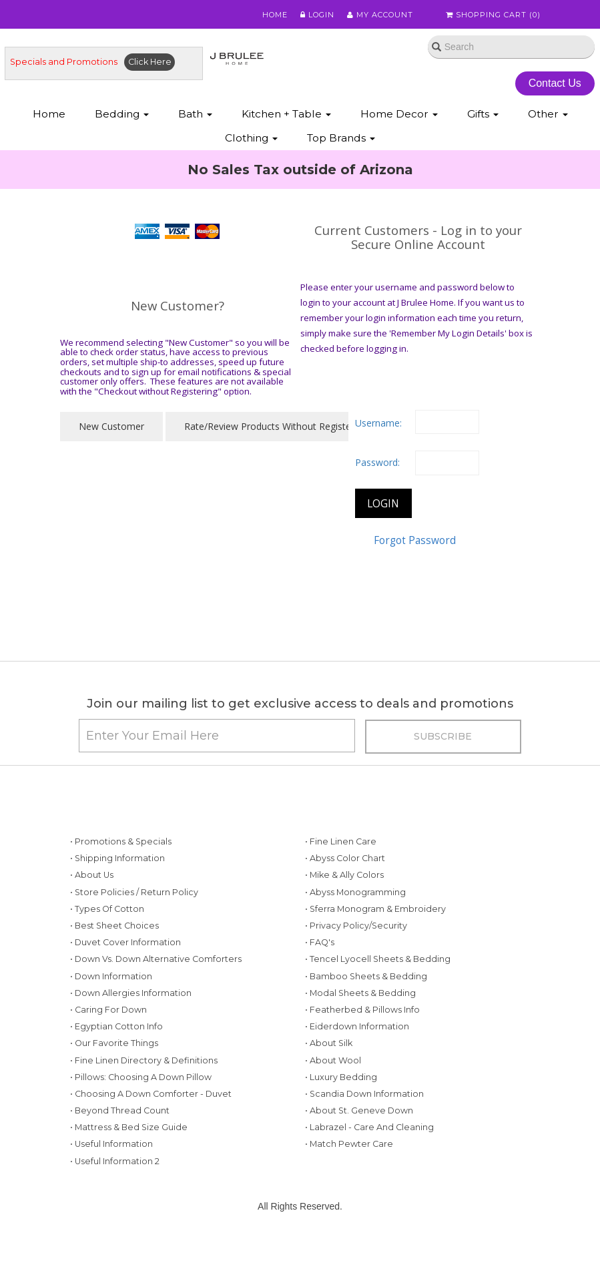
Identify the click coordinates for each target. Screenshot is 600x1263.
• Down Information (111, 976)
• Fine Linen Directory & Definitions (144, 1060)
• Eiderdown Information (357, 1026)
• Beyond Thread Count (120, 1110)
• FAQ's (319, 942)
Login (317, 14)
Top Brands (341, 138)
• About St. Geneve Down (359, 1110)
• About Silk (328, 1043)
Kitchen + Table (286, 113)
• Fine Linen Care (340, 841)
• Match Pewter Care (349, 1144)
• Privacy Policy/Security (356, 926)
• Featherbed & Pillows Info (362, 1010)
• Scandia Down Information (364, 1094)
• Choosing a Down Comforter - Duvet (151, 1094)
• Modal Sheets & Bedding (360, 993)
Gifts (483, 113)
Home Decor (399, 113)
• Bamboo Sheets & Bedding (366, 976)
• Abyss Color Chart (345, 858)
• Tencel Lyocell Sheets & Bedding (378, 959)
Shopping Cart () (493, 14)
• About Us (91, 875)
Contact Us (555, 83)
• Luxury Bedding (341, 1077)
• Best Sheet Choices (114, 926)
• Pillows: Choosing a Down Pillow (141, 1077)
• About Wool (333, 1060)
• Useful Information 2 (115, 1161)
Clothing (251, 138)
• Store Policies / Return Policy (134, 892)
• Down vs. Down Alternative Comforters (156, 959)
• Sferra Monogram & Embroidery (375, 909)
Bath (195, 113)
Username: (378, 423)
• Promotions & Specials (121, 841)
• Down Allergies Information (131, 993)
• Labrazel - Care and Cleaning (369, 1127)
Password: (377, 462)
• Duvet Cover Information (125, 942)
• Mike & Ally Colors (344, 875)
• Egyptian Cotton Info (116, 1026)
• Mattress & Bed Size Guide (129, 1127)
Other (548, 113)
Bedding (122, 113)
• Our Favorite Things (114, 1043)
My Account (380, 14)
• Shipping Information (117, 858)
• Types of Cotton (107, 909)
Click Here (150, 62)
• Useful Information (111, 1144)
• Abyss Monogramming (355, 892)
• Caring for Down (108, 1010)
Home (275, 14)
